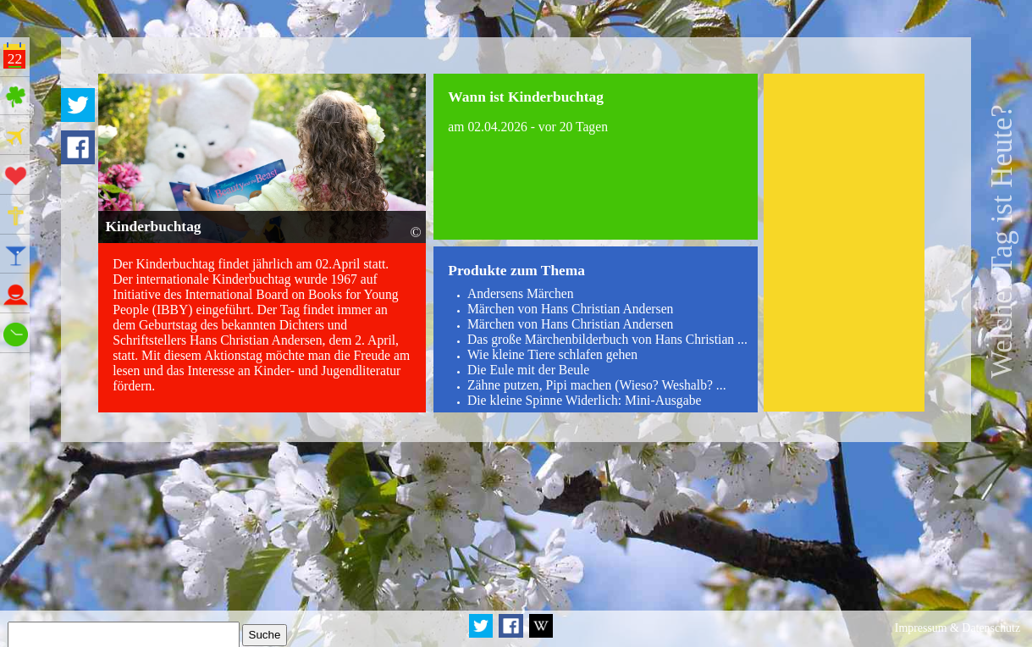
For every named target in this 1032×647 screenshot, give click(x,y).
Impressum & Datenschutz (957, 628)
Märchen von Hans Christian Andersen (570, 308)
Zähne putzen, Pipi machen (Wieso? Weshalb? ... (596, 385)
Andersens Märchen (520, 293)
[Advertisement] (844, 242)
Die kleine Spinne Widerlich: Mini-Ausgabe (584, 400)
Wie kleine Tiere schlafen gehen (552, 354)
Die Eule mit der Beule (528, 369)
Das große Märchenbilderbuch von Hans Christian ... (607, 339)
